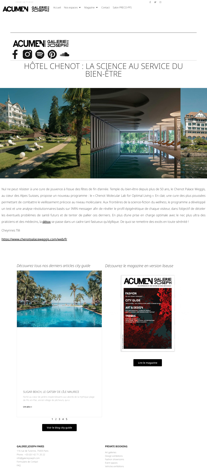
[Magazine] (91, 7)
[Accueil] (57, 7)
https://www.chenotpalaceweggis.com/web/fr (34, 239)
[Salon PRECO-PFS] (122, 7)
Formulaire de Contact (27, 461)
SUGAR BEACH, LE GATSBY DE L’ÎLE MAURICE (51, 392)
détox (46, 222)
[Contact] (105, 7)
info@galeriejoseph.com (28, 458)
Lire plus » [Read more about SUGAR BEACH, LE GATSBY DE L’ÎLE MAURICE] (27, 406)
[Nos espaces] (72, 7)
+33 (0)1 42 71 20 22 (35, 454)
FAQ (19, 465)
